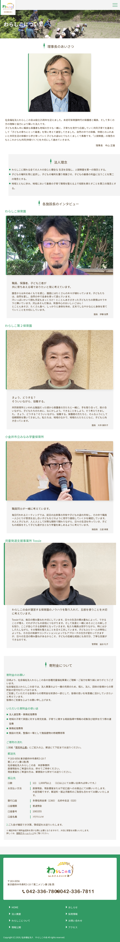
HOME (15, 907)
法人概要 (16, 914)
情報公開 (16, 927)
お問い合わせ (75, 920)
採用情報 (73, 914)
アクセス (73, 927)
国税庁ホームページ (25, 833)
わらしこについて (21, 920)
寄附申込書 (21, 747)
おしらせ (73, 907)
